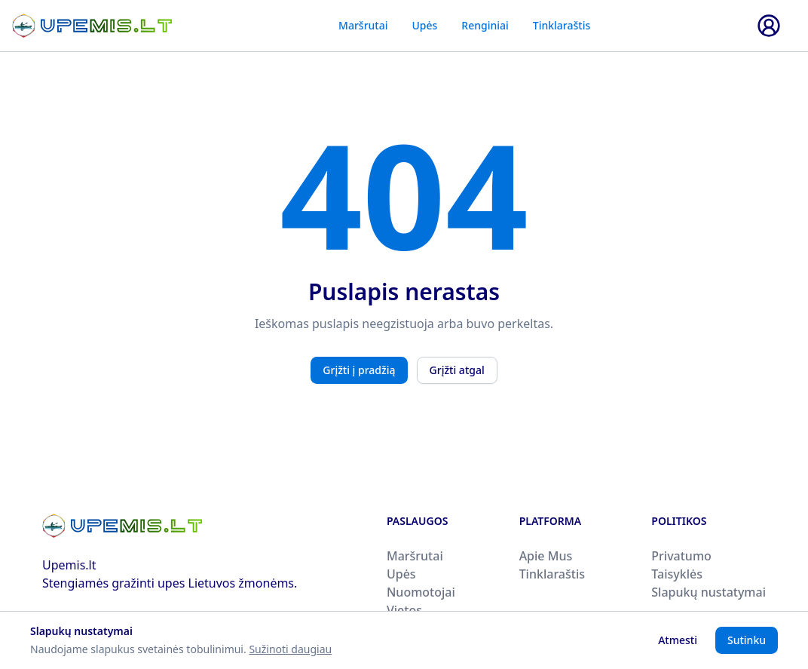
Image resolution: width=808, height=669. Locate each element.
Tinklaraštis (561, 25)
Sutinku (746, 640)
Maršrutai (362, 25)
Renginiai (484, 25)
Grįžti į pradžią (359, 370)
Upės (424, 25)
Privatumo (681, 556)
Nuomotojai (421, 592)
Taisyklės (676, 574)
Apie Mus (546, 556)
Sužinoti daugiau (290, 649)
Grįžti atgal (457, 370)
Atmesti (677, 640)
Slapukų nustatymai (708, 592)
